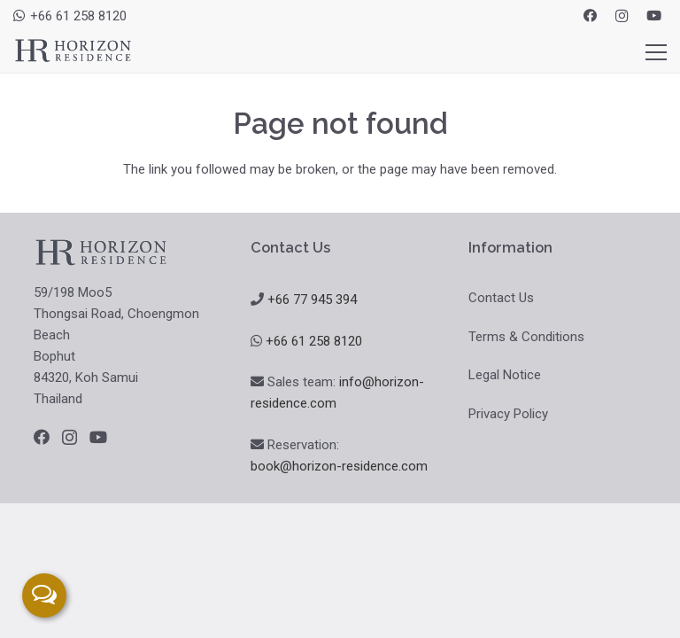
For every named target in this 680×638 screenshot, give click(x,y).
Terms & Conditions (526, 337)
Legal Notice (504, 375)
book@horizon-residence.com (339, 466)
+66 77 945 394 (312, 299)
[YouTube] (653, 16)
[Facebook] (589, 16)
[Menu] (656, 52)
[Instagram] (621, 16)
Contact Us (501, 298)
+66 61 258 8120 (314, 341)
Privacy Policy (508, 414)
